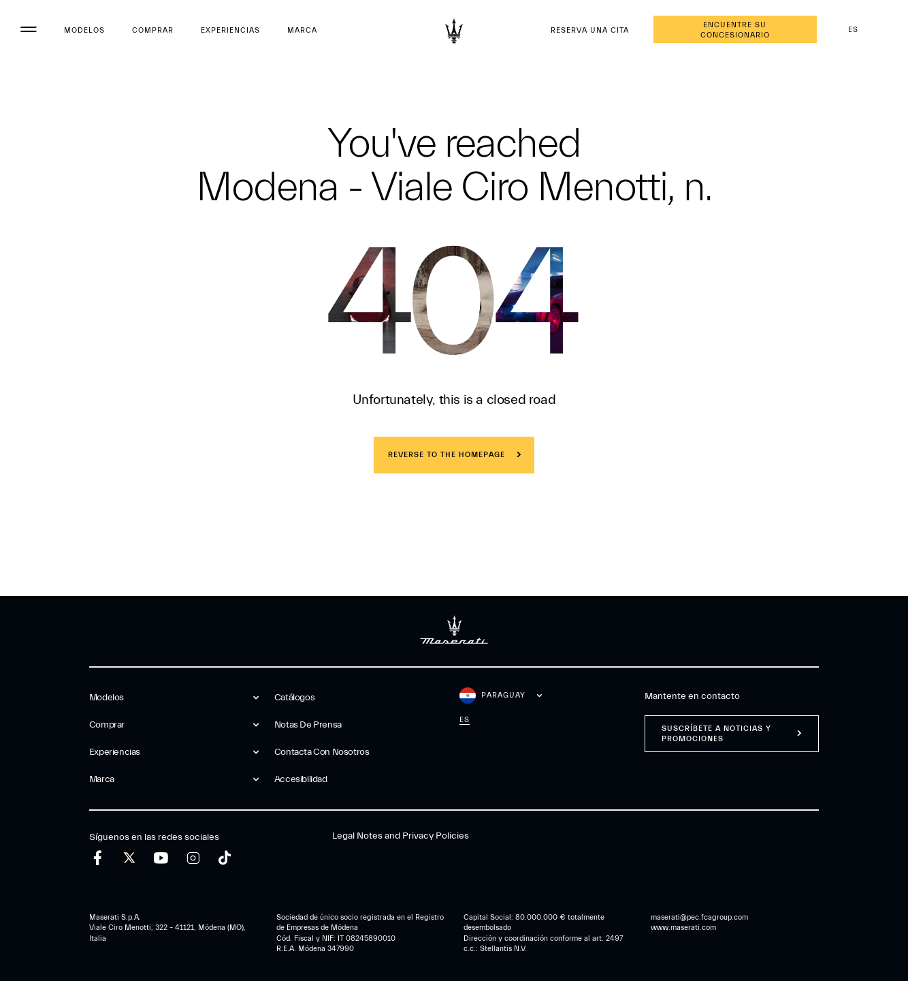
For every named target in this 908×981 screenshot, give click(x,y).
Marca (302, 30)
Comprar (153, 30)
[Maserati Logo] (454, 30)
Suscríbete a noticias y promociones (716, 733)
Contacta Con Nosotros (322, 752)
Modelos (84, 30)
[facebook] (97, 858)
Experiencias (230, 30)
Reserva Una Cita (590, 30)
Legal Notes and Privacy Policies (400, 835)
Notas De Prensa (308, 724)
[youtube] (160, 858)
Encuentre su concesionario (735, 30)
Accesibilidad (300, 779)
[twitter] (129, 858)
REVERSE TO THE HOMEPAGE (446, 454)
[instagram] (193, 858)
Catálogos (294, 697)
